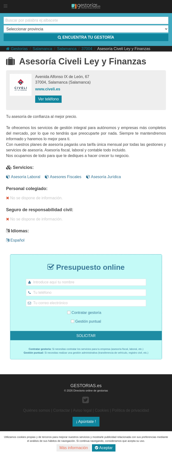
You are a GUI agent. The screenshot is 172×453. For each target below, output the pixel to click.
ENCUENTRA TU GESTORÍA (86, 37)
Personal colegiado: (27, 188)
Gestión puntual (86, 318)
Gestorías (17, 49)
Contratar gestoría (84, 311)
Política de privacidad (130, 410)
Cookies (102, 410)
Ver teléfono (48, 99)
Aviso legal (82, 410)
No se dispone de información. (34, 198)
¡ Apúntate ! (86, 421)
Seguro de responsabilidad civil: (39, 209)
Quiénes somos (36, 410)
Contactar (61, 410)
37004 (87, 49)
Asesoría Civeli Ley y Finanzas (123, 49)
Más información (73, 448)
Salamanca (42, 49)
